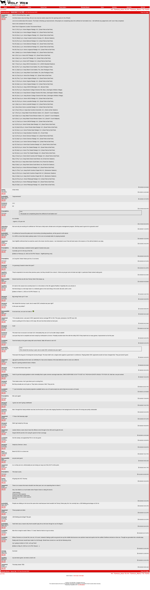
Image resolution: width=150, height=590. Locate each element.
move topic (75, 575)
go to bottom (3, 9)
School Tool (43, 7)
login (20, 5)
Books (29, 7)
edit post (4, 19)
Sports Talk (13, 571)
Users (102, 7)
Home (5, 7)
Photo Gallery (62, 7)
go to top (2, 573)
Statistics (114, 7)
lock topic (81, 575)
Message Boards (85, 7)
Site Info (143, 7)
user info (4, 18)
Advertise (129, 7)
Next (147, 12)
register (23, 5)
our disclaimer (81, 584)
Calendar (17, 7)
